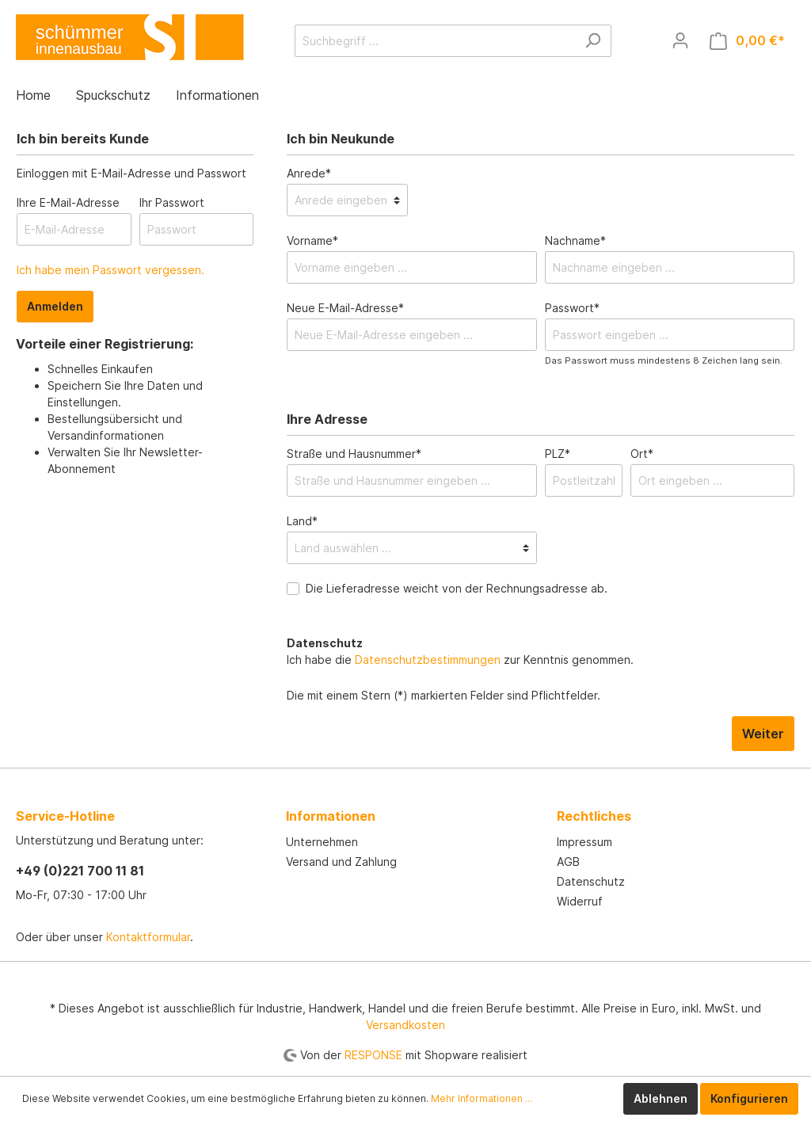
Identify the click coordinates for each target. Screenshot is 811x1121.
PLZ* (557, 453)
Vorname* (312, 240)
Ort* (641, 453)
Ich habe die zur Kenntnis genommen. (460, 651)
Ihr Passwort (171, 202)
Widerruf (580, 901)
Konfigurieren (749, 1098)
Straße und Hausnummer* (354, 453)
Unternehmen (322, 841)
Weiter (763, 734)
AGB (568, 861)
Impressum (584, 841)
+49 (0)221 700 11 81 (80, 871)
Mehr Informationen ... (481, 1098)
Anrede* (309, 173)
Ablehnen (660, 1098)
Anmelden (55, 306)
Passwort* (572, 308)
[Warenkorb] (747, 41)
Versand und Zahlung (341, 861)
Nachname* (575, 240)
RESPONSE (373, 1055)
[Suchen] (592, 41)
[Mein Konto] (680, 40)
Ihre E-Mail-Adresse (68, 202)
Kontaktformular (148, 937)
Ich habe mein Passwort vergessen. (110, 269)
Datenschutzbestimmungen (428, 659)
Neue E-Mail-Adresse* (345, 308)
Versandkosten (405, 1024)
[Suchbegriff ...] (435, 41)
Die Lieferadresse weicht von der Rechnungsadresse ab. (456, 588)
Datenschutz (591, 881)
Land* (302, 521)
